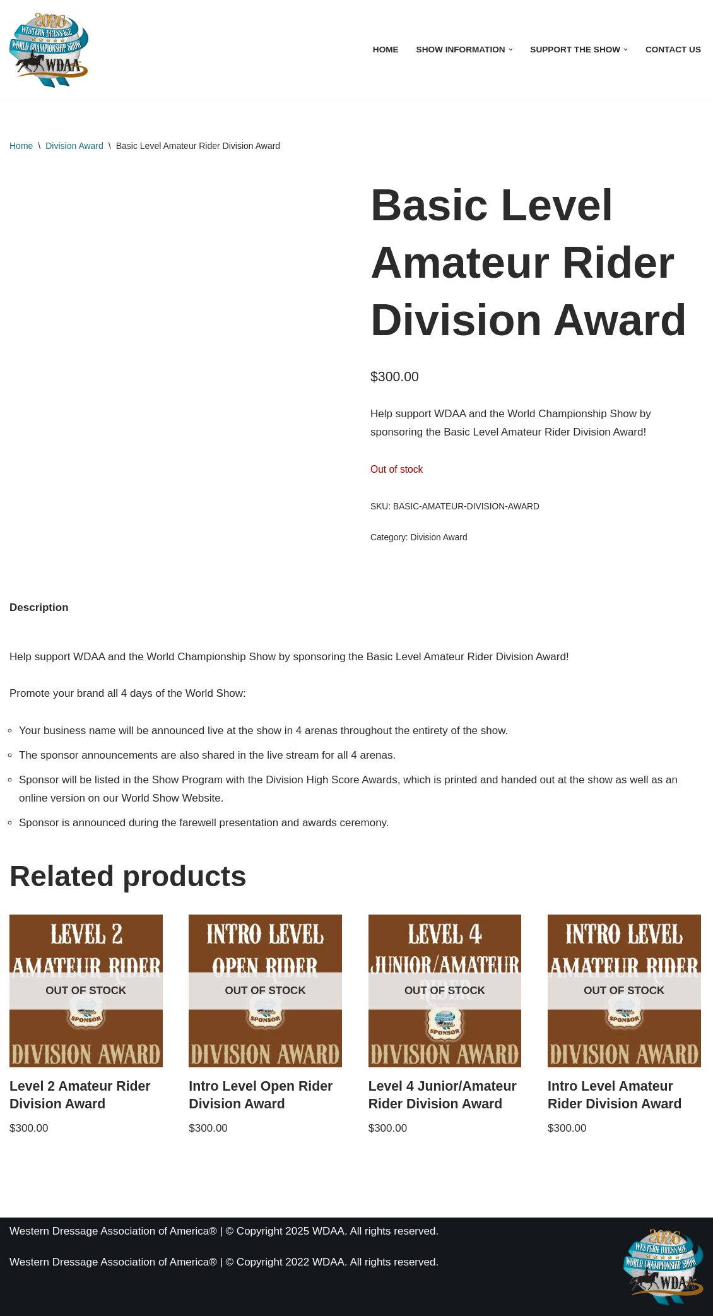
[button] (511, 49)
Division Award (74, 146)
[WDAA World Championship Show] (48, 49)
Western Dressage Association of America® (113, 1262)
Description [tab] (39, 608)
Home (386, 49)
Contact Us (673, 49)
